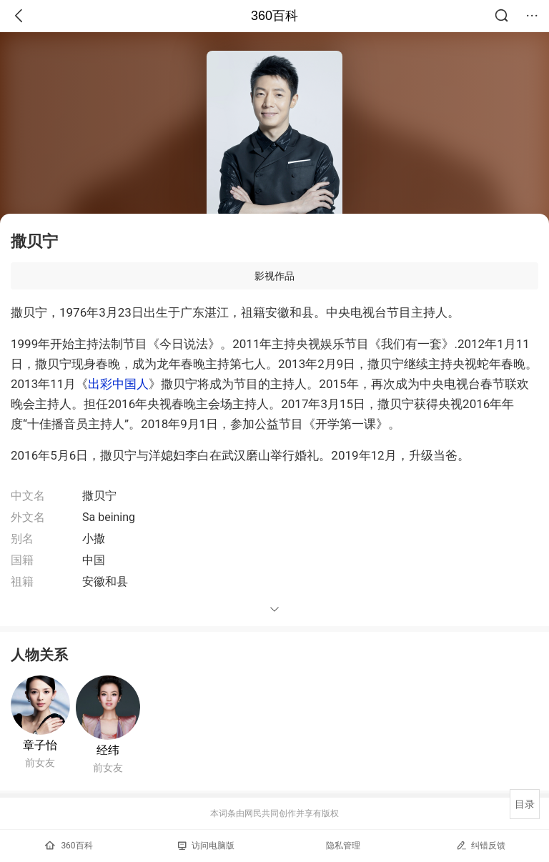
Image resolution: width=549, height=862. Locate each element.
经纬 (108, 750)
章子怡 (40, 745)
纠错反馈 (480, 845)
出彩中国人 (118, 384)
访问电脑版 (206, 846)
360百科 (274, 16)
